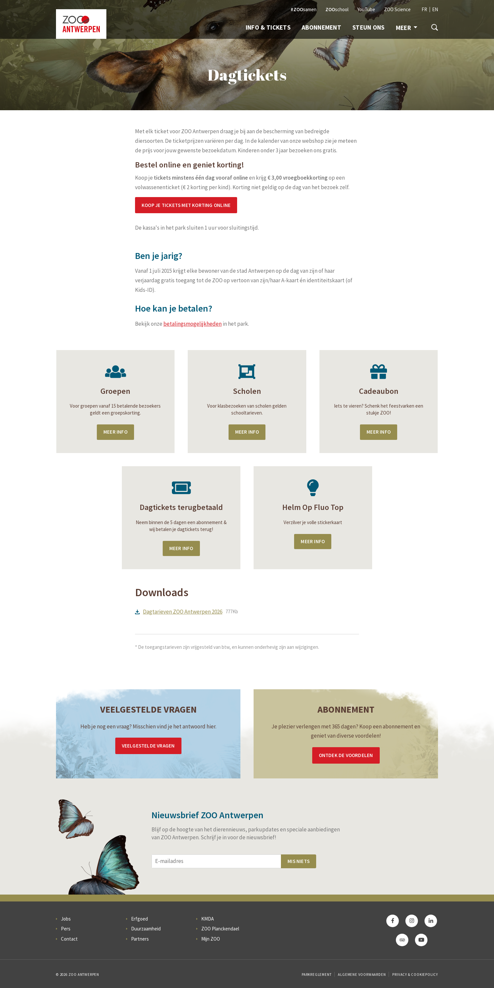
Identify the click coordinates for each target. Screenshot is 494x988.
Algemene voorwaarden (362, 974)
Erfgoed (139, 919)
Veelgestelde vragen (148, 746)
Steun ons (368, 27)
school (336, 9)
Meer (406, 28)
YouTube (366, 9)
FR (424, 9)
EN (435, 9)
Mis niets (299, 861)
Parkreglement (316, 974)
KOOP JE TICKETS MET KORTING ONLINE (186, 205)
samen (303, 9)
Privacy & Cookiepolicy (415, 974)
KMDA (207, 919)
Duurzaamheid (146, 928)
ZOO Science (397, 9)
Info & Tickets (268, 27)
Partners (140, 939)
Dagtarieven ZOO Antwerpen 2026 (182, 611)
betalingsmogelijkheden (192, 323)
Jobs (66, 919)
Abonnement (321, 27)
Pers (65, 928)
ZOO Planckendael (220, 928)
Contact (69, 939)
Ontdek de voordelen (346, 755)
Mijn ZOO (210, 939)
